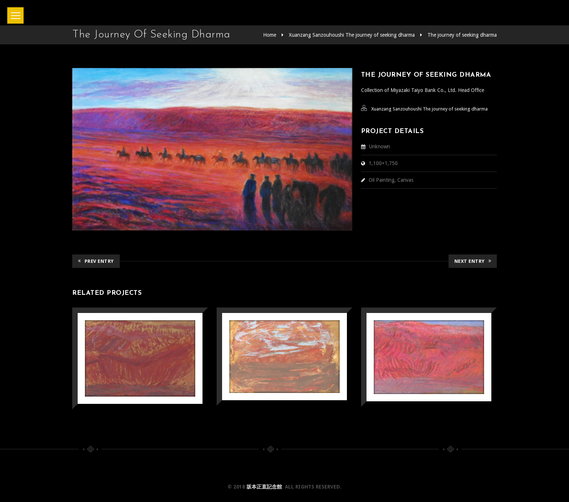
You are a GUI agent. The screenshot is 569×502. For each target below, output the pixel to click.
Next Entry (472, 261)
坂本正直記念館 (264, 487)
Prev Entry (96, 261)
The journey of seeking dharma (462, 35)
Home (269, 35)
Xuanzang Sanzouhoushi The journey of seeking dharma (352, 35)
